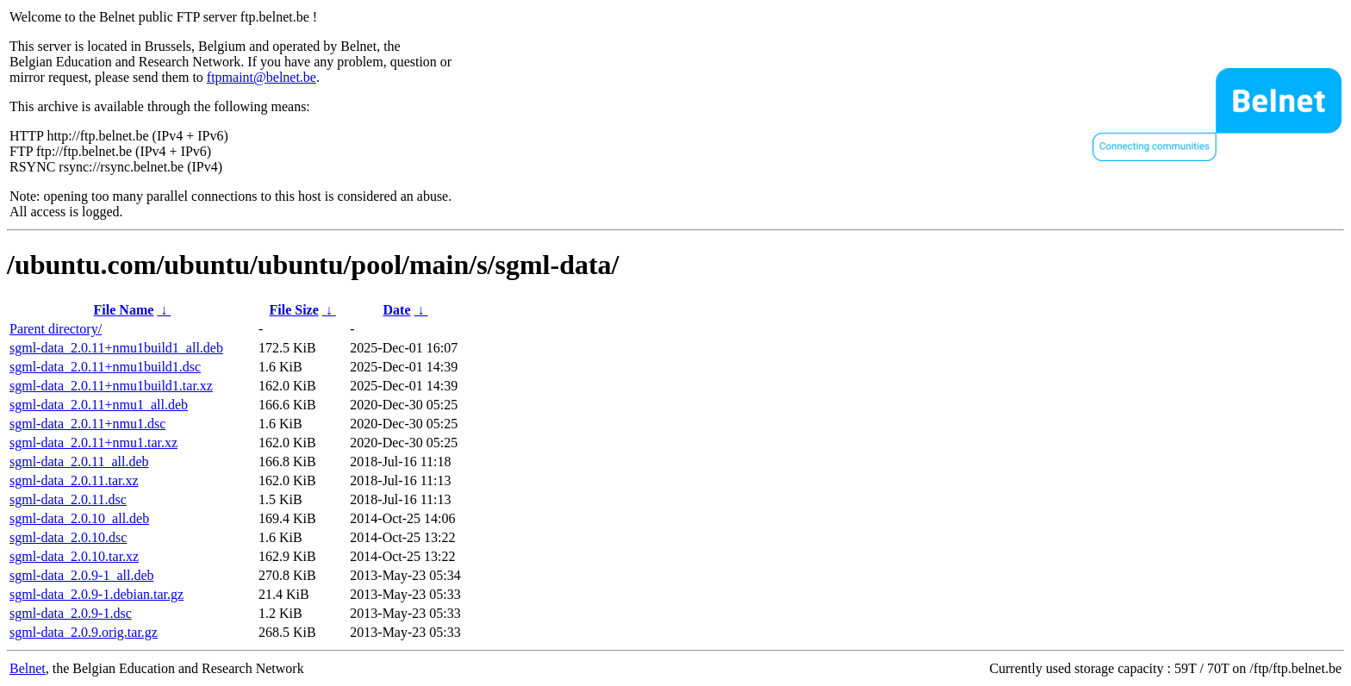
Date (397, 309)
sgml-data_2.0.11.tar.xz (74, 480)
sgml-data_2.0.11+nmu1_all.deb (98, 404)
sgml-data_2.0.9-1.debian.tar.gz (96, 594)
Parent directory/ (55, 328)
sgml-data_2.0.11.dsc (68, 499)
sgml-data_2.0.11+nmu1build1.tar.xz (111, 385)
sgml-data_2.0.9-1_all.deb (81, 575)
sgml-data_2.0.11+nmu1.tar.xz (93, 442)
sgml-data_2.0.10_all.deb (79, 518)
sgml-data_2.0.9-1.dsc (70, 613)
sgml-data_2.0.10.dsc (68, 537)
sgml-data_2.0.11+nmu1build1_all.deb (116, 347)
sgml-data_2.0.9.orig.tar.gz (83, 632)
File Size (293, 309)
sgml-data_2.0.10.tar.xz (74, 556)
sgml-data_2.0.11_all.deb (79, 461)
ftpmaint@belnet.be (261, 77)
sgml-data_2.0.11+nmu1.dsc (87, 423)
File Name (124, 309)
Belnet (27, 668)
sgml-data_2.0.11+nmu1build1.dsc (105, 366)
